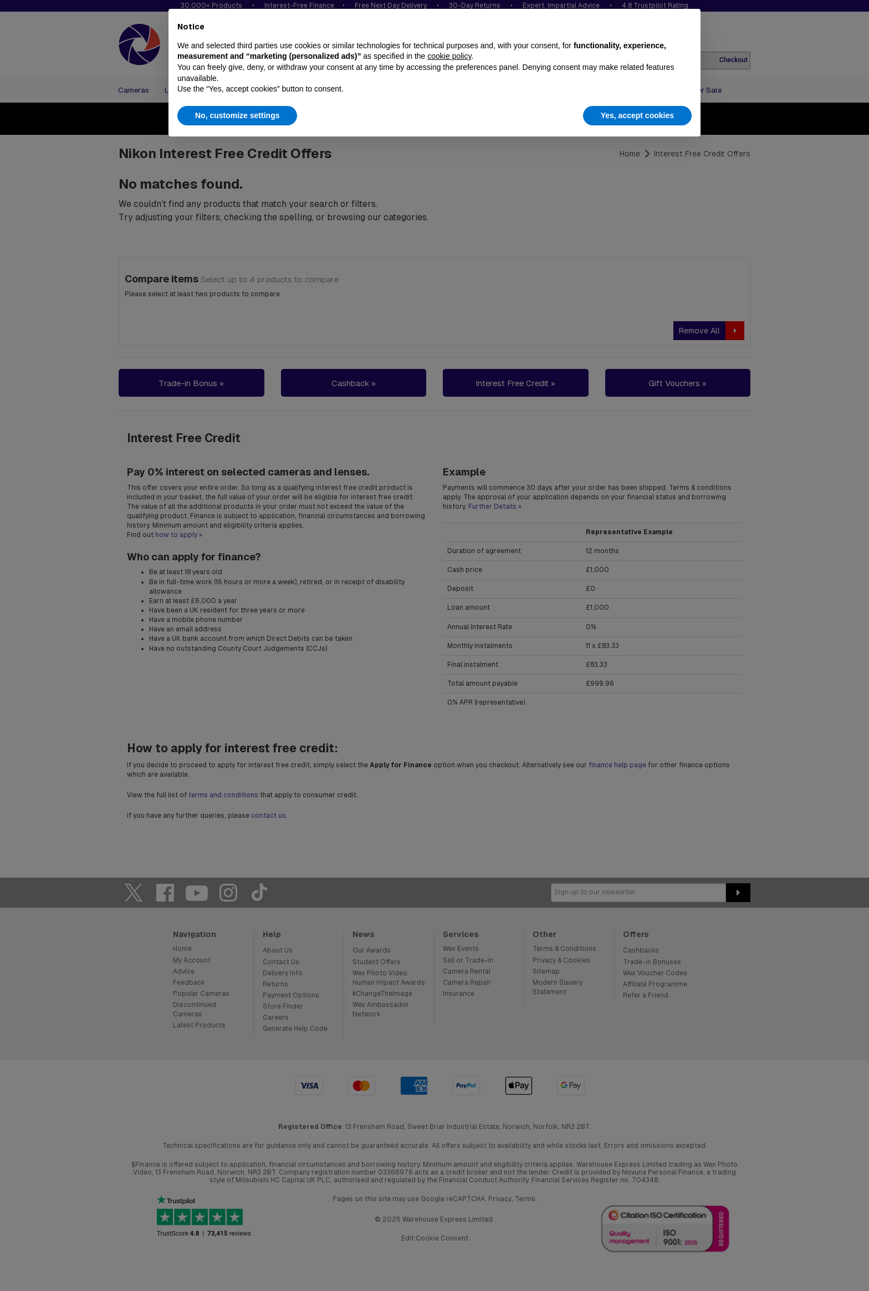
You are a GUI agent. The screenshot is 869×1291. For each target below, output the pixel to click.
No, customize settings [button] (237, 115)
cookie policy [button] (449, 56)
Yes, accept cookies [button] (637, 115)
